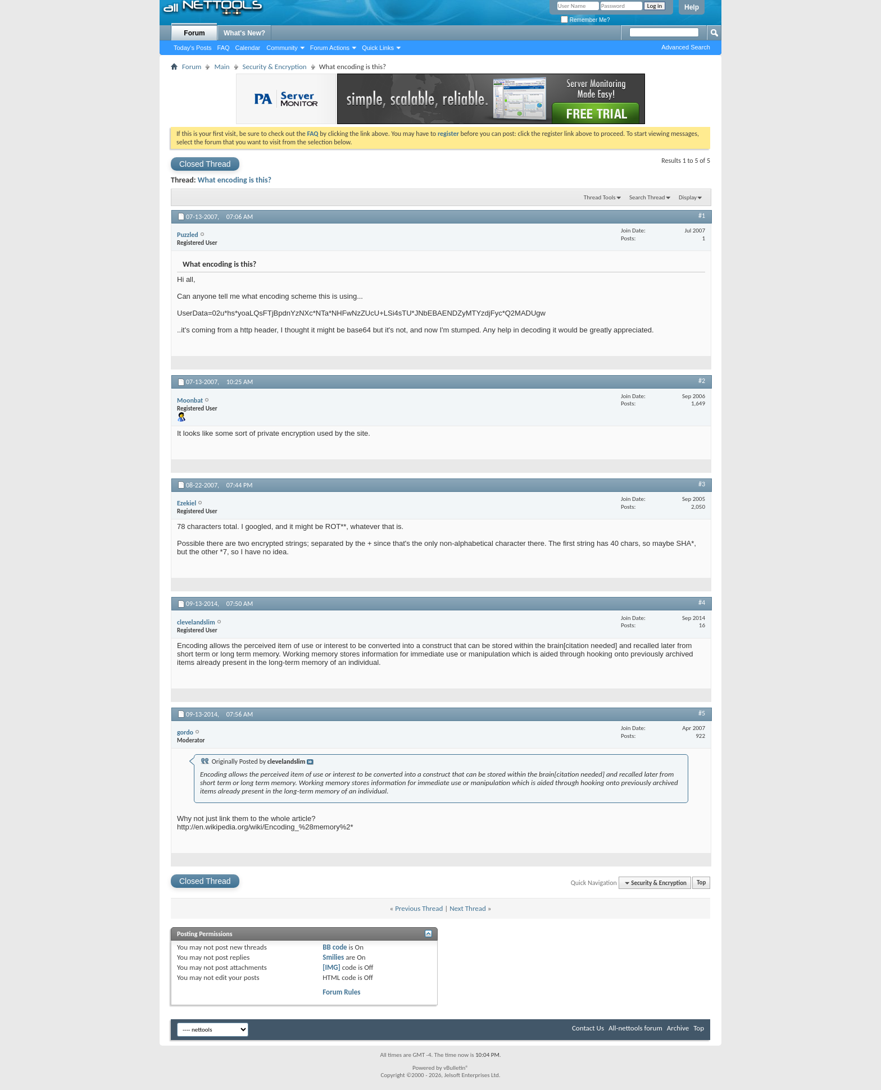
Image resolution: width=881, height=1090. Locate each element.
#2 (701, 381)
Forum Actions (329, 47)
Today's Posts (193, 47)
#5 (701, 713)
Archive (678, 1028)
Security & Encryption (275, 66)
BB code (335, 947)
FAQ (223, 47)
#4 (701, 602)
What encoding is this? (234, 180)
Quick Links (378, 47)
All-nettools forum (635, 1028)
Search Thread (647, 197)
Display (688, 197)
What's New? (244, 33)
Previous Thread (419, 908)
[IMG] (331, 967)
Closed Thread (205, 163)
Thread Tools (600, 197)
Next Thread (467, 908)
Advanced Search (685, 47)
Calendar (248, 47)
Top (701, 883)
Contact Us (588, 1028)
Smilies (333, 957)
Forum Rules (341, 992)
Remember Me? (585, 20)
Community (282, 47)
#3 (701, 484)
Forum (194, 33)
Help (691, 7)
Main (221, 66)
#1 (701, 216)
